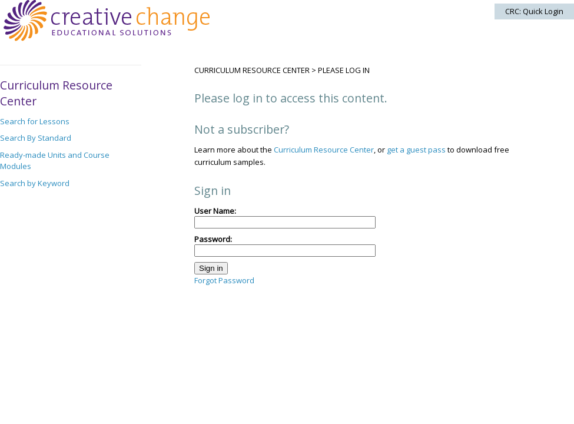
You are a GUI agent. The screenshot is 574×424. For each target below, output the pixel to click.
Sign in (211, 268)
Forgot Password (224, 280)
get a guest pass (416, 149)
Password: (285, 245)
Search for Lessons (34, 121)
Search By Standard (35, 137)
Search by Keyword (34, 183)
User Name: (285, 217)
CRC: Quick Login (534, 11)
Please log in (344, 70)
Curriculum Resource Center (252, 70)
